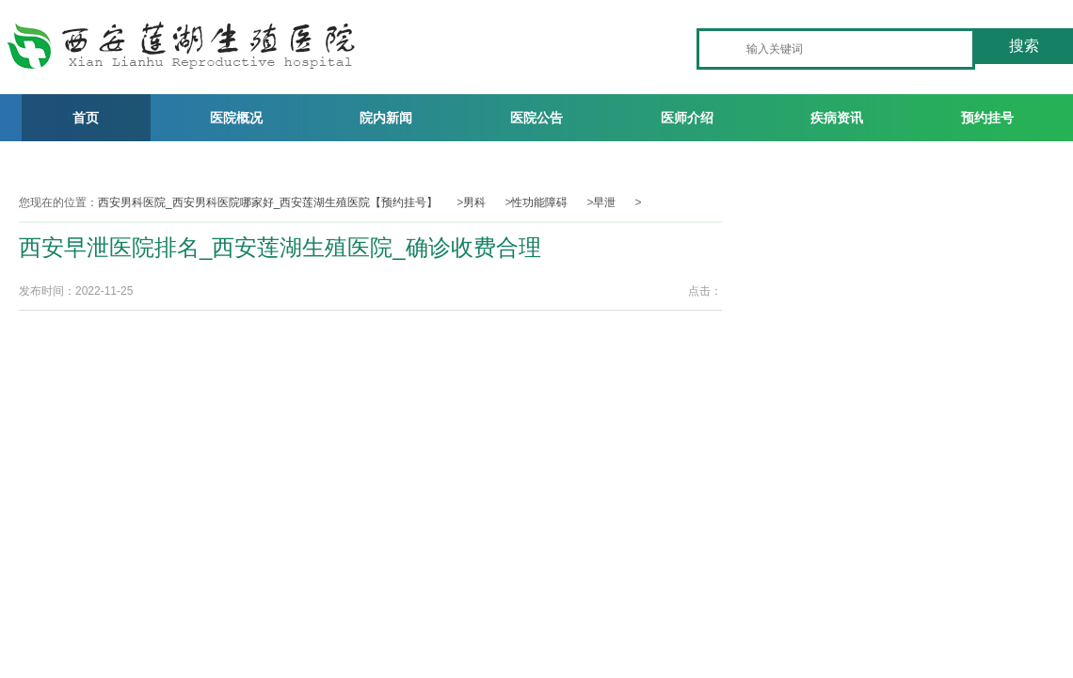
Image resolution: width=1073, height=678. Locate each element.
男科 (474, 202)
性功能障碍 (539, 202)
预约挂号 (987, 117)
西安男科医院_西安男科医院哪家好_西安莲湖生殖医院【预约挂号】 (268, 202)
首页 (85, 117)
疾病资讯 (836, 117)
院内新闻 (386, 117)
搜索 (1024, 46)
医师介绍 (687, 117)
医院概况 (236, 117)
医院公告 (536, 117)
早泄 (604, 202)
